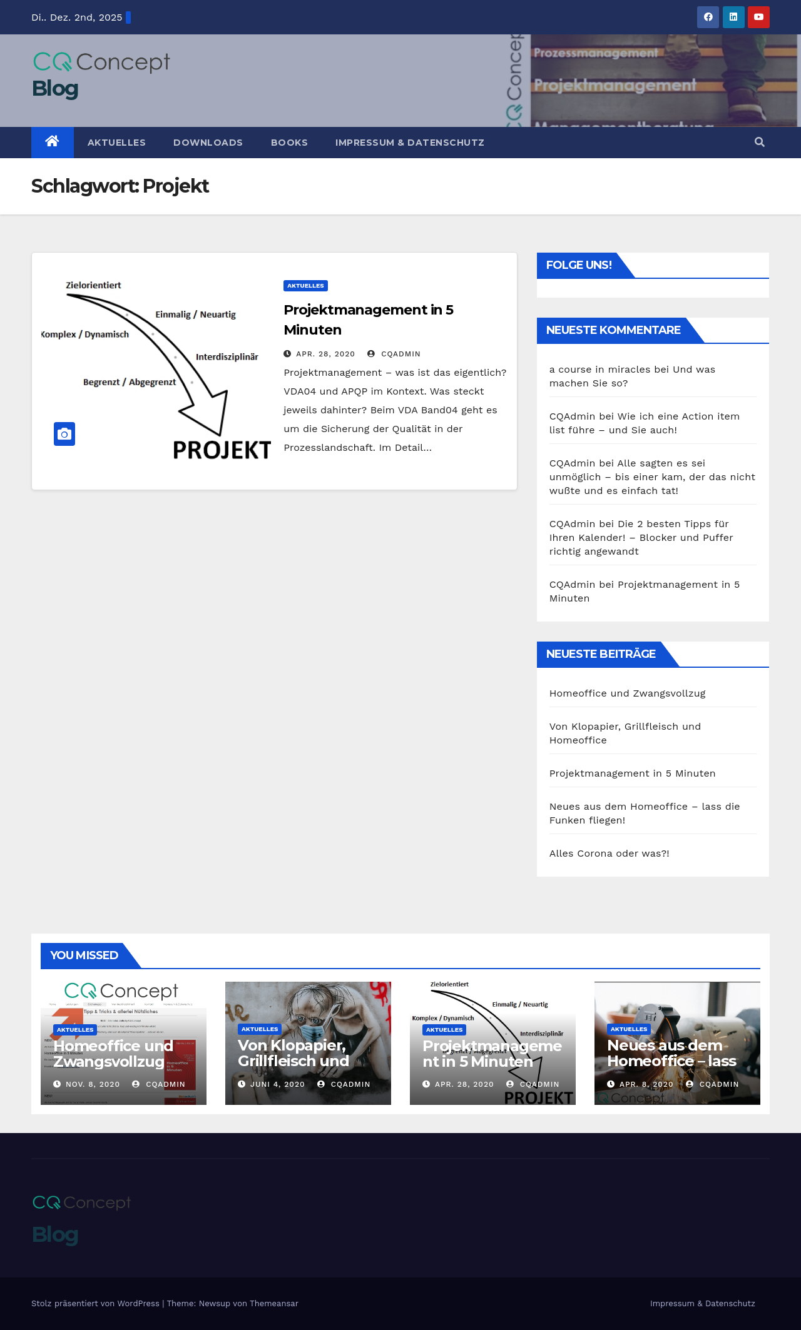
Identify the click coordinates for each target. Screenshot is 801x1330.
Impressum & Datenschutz (410, 142)
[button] (760, 142)
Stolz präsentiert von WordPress (96, 1303)
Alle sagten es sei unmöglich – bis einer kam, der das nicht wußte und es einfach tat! (652, 476)
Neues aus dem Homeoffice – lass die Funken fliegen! (671, 1068)
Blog (54, 88)
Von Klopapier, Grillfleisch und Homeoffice (293, 1061)
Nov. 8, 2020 (93, 1084)
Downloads (208, 142)
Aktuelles (117, 142)
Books (290, 142)
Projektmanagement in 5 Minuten (632, 773)
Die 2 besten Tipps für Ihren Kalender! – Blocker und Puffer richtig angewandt (641, 537)
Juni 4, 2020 (277, 1084)
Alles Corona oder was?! (609, 853)
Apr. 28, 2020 (325, 354)
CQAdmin (394, 354)
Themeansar (274, 1303)
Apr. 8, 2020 (647, 1084)
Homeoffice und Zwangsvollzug (627, 693)
